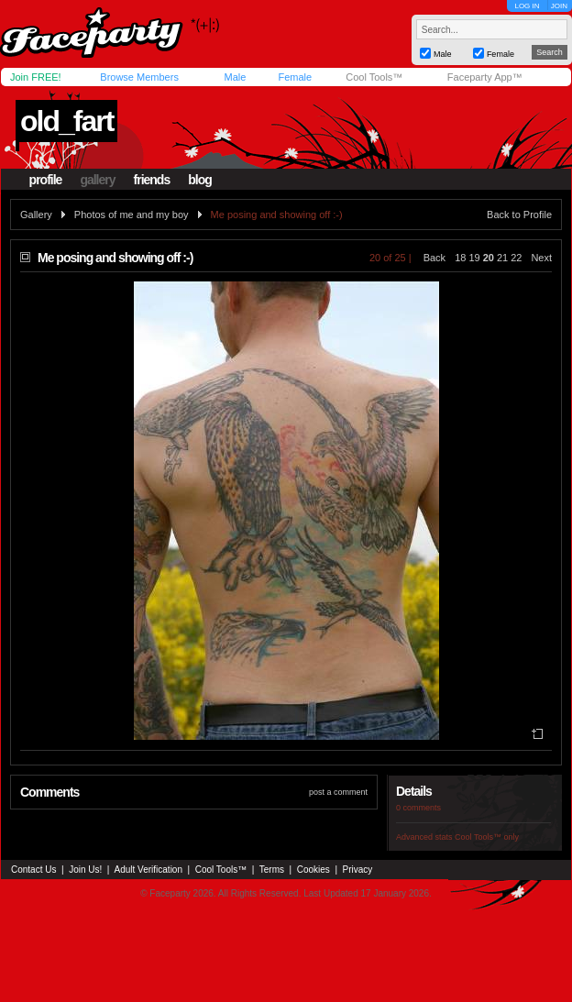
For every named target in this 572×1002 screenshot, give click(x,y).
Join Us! (85, 869)
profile (45, 179)
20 (488, 257)
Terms (271, 869)
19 (473, 257)
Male (235, 77)
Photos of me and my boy (131, 214)
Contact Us (33, 869)
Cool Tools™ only (487, 837)
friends (152, 179)
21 (502, 257)
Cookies (313, 869)
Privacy (358, 869)
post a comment (338, 792)
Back (435, 257)
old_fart (66, 121)
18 (460, 257)
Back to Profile (519, 214)
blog (200, 179)
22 (516, 257)
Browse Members (139, 77)
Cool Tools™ (374, 77)
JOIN (559, 6)
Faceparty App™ (484, 77)
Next (541, 257)
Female (295, 77)
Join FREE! (35, 77)
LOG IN (526, 6)
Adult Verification (148, 869)
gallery (97, 179)
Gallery (36, 214)
